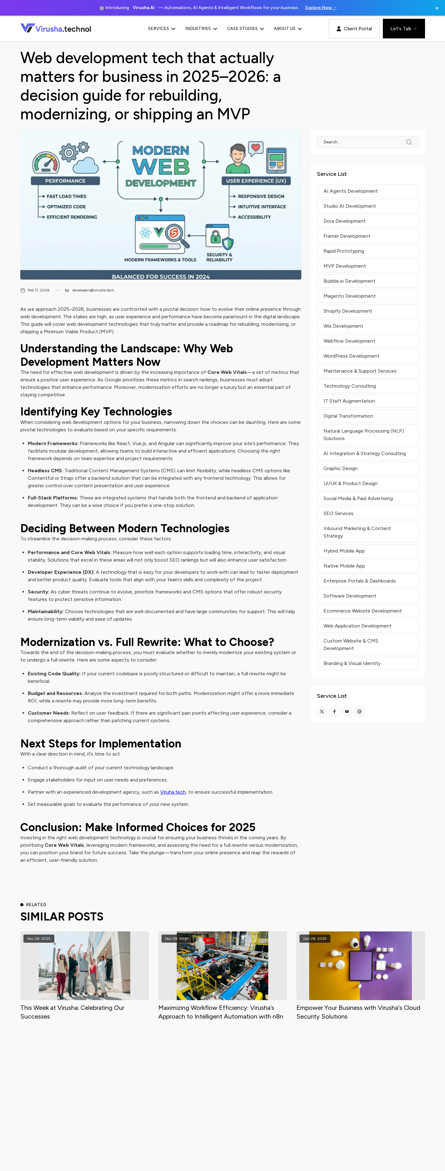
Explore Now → (321, 7)
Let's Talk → (404, 29)
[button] (170, 29)
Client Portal (354, 28)
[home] (65, 29)
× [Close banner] (437, 8)
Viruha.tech (173, 792)
